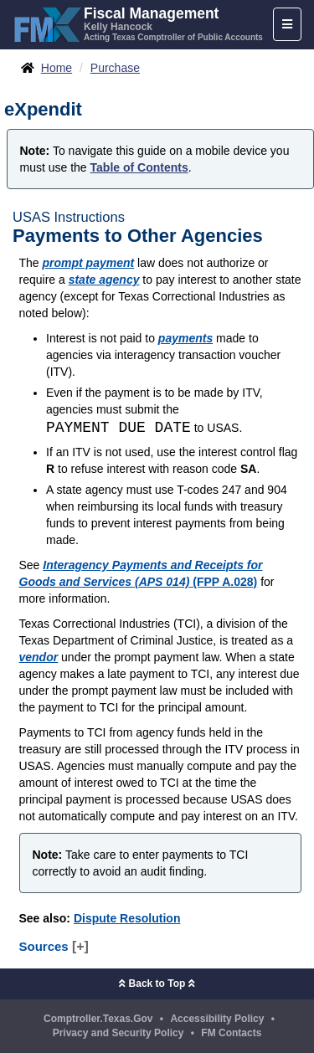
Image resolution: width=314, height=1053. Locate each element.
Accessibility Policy (217, 1019)
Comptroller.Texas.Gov (98, 1019)
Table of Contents (139, 167)
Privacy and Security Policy (118, 1033)
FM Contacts (231, 1033)
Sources (54, 946)
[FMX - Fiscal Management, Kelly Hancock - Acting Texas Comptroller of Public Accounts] (138, 22)
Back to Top (156, 983)
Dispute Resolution (127, 918)
